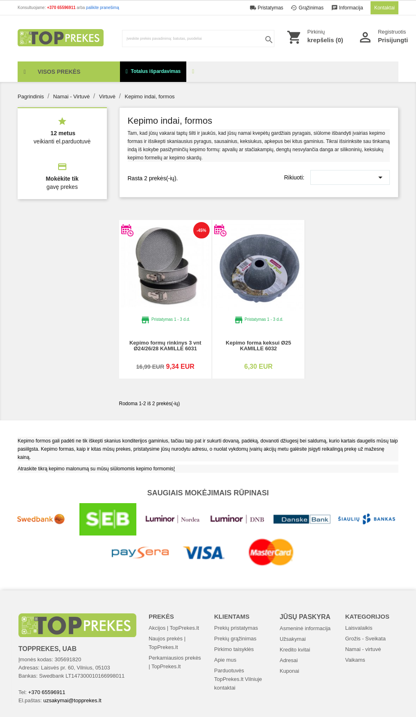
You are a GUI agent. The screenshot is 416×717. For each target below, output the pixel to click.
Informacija (347, 8)
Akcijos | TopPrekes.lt (174, 628)
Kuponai (289, 671)
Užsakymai (293, 639)
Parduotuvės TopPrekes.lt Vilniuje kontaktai (238, 679)
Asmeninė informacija (305, 628)
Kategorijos (367, 616)
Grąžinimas (308, 8)
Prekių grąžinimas (235, 638)
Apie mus (225, 660)
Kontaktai (384, 8)
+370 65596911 (62, 7)
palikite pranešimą (102, 7)
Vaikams (355, 660)
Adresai (289, 660)
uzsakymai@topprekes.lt (72, 700)
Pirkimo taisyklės (234, 649)
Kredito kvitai (295, 650)
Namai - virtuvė (363, 649)
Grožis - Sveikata (365, 638)
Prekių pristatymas (236, 628)
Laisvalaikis (358, 628)
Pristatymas (267, 8)
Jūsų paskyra (305, 616)
